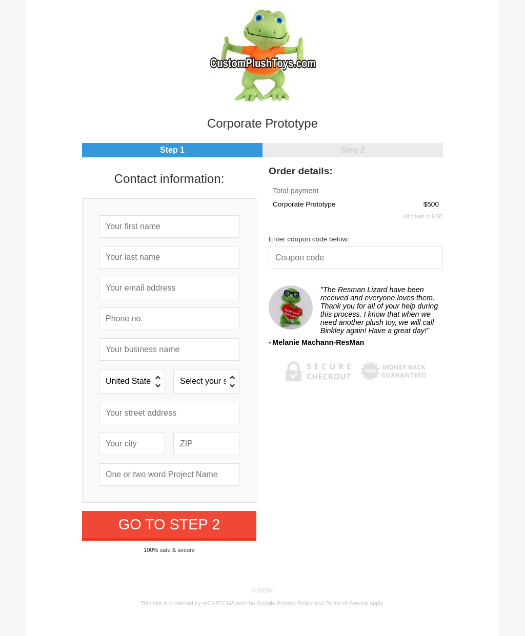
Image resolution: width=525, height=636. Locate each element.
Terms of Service (347, 603)
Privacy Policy (295, 603)
